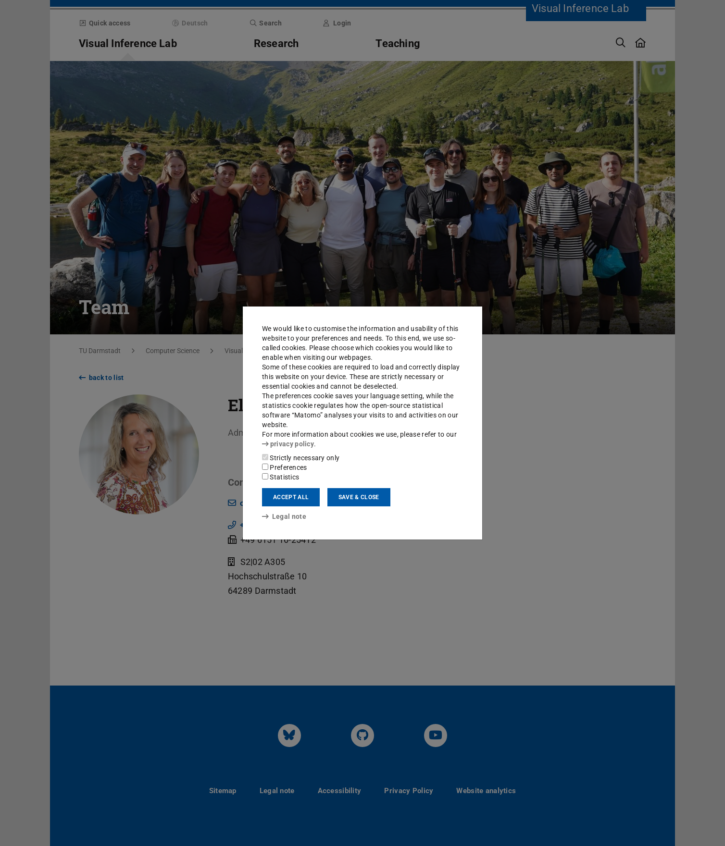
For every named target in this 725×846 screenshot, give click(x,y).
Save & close (358, 497)
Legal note (284, 516)
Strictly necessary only (300, 458)
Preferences (284, 467)
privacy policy (288, 444)
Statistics (280, 477)
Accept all (291, 497)
